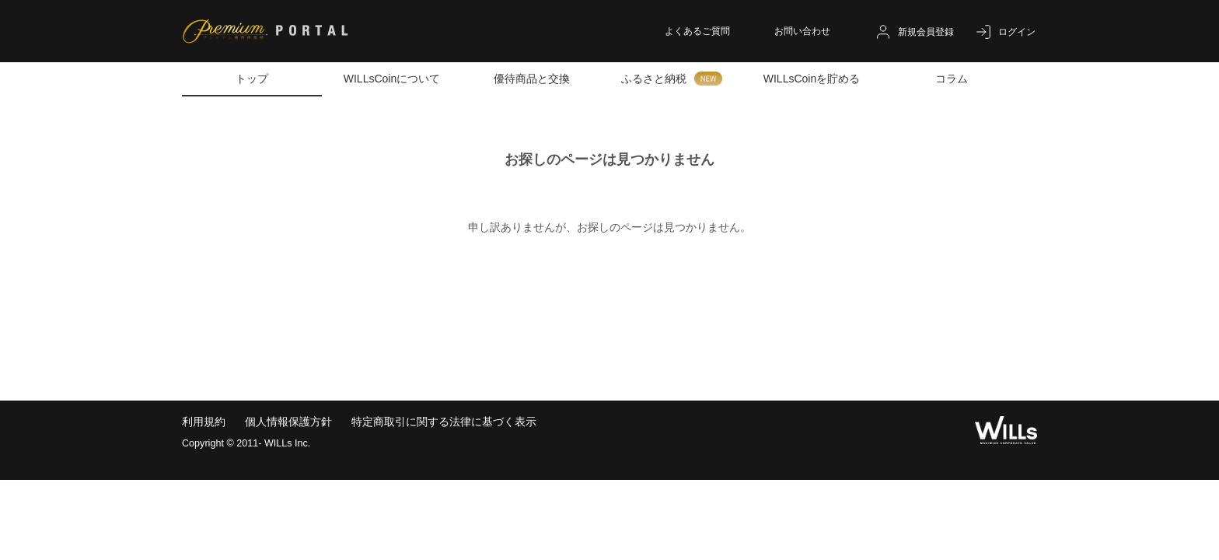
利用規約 (203, 421)
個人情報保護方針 (288, 421)
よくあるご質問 (697, 31)
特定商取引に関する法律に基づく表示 (443, 421)
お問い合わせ (802, 31)
